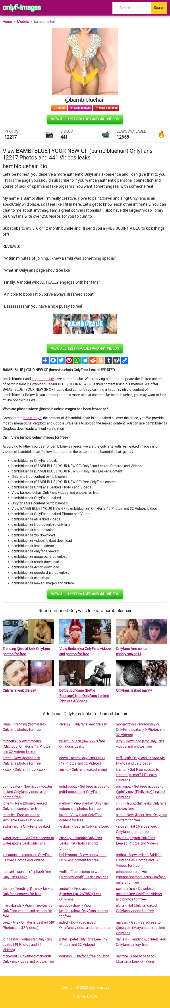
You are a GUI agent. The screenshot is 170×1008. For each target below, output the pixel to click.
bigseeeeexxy (43, 379)
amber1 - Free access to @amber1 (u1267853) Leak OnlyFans (80, 893)
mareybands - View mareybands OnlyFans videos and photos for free (27, 910)
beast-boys (32, 418)
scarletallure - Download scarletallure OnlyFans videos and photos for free (139, 893)
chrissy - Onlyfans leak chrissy (83, 724)
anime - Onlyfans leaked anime (83, 769)
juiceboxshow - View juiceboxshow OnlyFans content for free (83, 910)
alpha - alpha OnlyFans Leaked (26, 826)
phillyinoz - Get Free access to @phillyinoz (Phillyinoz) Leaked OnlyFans (140, 791)
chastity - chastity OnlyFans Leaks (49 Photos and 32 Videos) (80, 843)
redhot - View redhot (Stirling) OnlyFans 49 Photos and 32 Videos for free (139, 860)
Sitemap (79, 996)
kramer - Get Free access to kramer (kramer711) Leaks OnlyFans (137, 774)
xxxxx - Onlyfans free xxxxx (24, 769)
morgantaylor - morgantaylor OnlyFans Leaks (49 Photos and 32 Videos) (140, 729)
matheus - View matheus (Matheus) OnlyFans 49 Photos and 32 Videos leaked (27, 746)
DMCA (92, 996)
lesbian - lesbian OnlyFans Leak (84, 826)
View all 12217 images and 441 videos (85, 119)
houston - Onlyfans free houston (84, 956)
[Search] (131, 8)
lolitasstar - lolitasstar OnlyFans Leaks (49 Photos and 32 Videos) (27, 944)
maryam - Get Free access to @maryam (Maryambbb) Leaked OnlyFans (140, 927)
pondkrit (19, 400)
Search (159, 8)
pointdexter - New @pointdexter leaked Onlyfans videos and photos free (27, 791)
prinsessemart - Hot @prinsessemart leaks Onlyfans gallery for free (141, 877)
